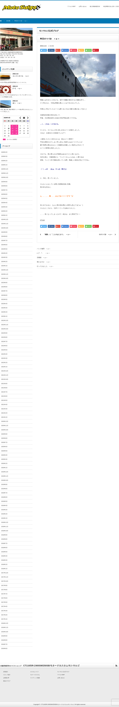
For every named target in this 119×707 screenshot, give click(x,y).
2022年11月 (4, 324)
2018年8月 (4, 539)
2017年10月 (4, 581)
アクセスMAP (71, 6)
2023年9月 (4, 282)
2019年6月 (4, 497)
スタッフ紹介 (6, 674)
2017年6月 (4, 598)
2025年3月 (4, 207)
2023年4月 (4, 303)
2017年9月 (4, 585)
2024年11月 (4, 223)
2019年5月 (4, 501)
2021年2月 (4, 413)
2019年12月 (4, 472)
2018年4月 (4, 556)
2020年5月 (4, 451)
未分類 (8, 21)
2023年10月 (4, 278)
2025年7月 (4, 190)
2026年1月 (4, 165)
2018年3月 (4, 560)
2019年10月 (4, 480)
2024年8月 (4, 236)
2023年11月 (4, 274)
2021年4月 (4, 404)
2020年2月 (4, 463)
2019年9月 (4, 484)
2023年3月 (4, 308)
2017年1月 (4, 619)
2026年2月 (4, 160)
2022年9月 (4, 333)
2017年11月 (4, 577)
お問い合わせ (83, 6)
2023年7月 (4, 291)
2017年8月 (4, 589)
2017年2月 (4, 615)
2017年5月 (4, 602)
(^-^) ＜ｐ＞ (17, 88)
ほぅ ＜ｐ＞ (17, 103)
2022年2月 (4, 362)
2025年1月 (4, 215)
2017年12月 (4, 573)
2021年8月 (4, 388)
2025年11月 (4, 173)
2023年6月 (4, 295)
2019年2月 (4, 514)
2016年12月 (4, 623)
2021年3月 (4, 409)
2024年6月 (4, 244)
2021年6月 (4, 396)
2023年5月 (4, 299)
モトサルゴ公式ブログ (63, 671)
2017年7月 (4, 594)
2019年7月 (4, 493)
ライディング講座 (35, 677)
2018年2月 (4, 564)
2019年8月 (4, 488)
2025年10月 (4, 177)
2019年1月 (4, 518)
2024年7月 (4, 240)
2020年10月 (4, 430)
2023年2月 (4, 312)
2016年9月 (4, 636)
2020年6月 (4, 446)
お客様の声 (6, 677)
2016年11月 (4, 627)
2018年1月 (4, 568)
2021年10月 (4, 379)
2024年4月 (4, 253)
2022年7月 (4, 341)
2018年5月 (4, 552)
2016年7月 (4, 644)
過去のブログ (6, 681)
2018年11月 (4, 526)
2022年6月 (4, 345)
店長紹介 (5, 671)
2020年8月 (4, 438)
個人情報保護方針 (95, 6)
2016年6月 (4, 648)
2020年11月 (4, 425)
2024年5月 (4, 249)
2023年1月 (4, 316)
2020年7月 (4, 442)
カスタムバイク (34, 671)
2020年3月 (4, 459)
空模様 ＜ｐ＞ (42, 257)
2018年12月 (4, 522)
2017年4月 (4, 606)
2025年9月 (4, 181)
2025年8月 (4, 186)
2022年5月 (4, 350)
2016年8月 (4, 640)
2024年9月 (4, 232)
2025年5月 (4, 198)
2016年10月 (4, 632)
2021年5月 (4, 400)
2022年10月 (4, 329)
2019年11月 (4, 476)
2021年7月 (4, 392)
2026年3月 (4, 156)
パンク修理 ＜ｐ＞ (43, 249)
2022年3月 (4, 358)
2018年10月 (4, 531)
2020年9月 (4, 434)
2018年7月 (4, 543)
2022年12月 (4, 320)
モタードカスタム (35, 674)
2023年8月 (4, 287)
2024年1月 (4, 266)
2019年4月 (4, 505)
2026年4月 (4, 152)
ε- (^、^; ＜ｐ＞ (43, 253)
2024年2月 (4, 261)
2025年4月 (4, 202)
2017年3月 (4, 610)
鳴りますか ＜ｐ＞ (43, 262)
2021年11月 (4, 375)
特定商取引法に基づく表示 (111, 6)
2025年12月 (4, 169)
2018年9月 (4, 535)
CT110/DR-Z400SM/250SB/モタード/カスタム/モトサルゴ (58, 704)
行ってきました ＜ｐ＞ (45, 266)
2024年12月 (4, 219)
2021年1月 (4, 417)
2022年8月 (4, 337)
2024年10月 (4, 228)
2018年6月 (4, 547)
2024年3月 (4, 257)
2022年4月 (4, 354)
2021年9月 (4, 383)
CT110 (42, 220)
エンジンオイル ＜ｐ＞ (21, 76)
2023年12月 (4, 270)
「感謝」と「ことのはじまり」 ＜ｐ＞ (57, 234)
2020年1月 (4, 467)
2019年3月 (4, 509)
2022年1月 (4, 367)
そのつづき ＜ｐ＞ (105, 234)
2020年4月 (4, 455)
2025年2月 (4, 211)
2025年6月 (4, 194)
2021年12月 (4, 371)
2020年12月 (4, 421)
